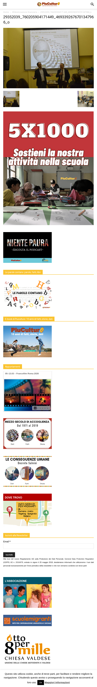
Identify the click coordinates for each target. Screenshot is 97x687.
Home (6, 12)
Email (6, 541)
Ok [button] (40, 682)
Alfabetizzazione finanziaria (24, 12)
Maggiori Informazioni (57, 682)
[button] (92, 4)
